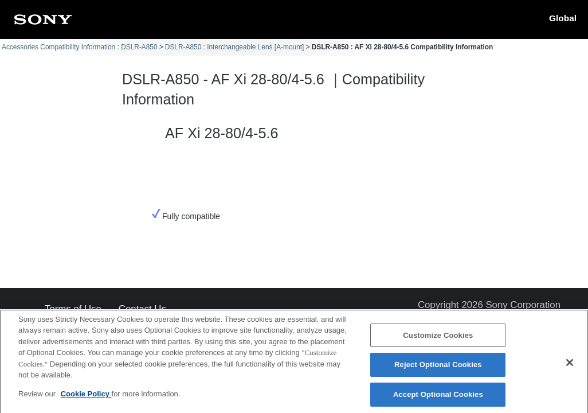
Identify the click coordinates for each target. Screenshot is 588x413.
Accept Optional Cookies (438, 399)
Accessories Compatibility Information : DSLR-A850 (80, 47)
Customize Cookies (438, 340)
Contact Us (142, 309)
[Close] (569, 367)
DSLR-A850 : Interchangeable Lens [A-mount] (234, 47)
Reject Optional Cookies (438, 369)
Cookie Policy (86, 398)
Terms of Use (73, 309)
